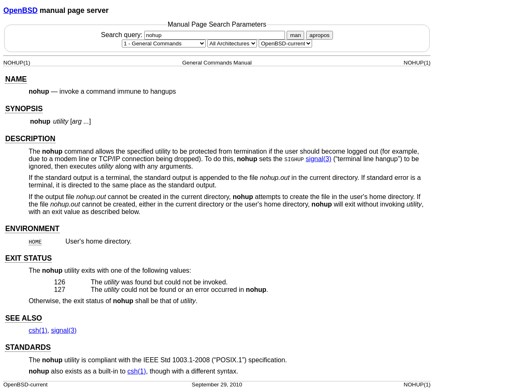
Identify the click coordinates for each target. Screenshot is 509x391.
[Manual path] (285, 43)
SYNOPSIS (24, 109)
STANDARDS (27, 347)
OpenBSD (20, 10)
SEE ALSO (23, 318)
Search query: (194, 34)
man (295, 35)
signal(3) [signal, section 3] (318, 158)
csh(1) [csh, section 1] (38, 330)
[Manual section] (164, 43)
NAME (16, 79)
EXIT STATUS (28, 258)
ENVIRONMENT (32, 228)
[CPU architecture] (232, 43)
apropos (320, 35)
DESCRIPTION (30, 138)
